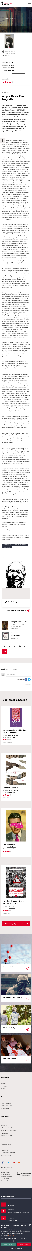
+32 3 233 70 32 (12, 1206)
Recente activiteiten (7, 1128)
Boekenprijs (5, 1133)
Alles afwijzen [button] (24, 1244)
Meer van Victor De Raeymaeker (16, 610)
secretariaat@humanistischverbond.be (18, 1212)
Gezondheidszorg (6, 1155)
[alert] (16, 1237)
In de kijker (4, 1123)
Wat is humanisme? (6, 1106)
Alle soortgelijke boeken (14, 924)
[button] (16, 1248)
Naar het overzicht (9, 19)
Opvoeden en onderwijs (8, 1153)
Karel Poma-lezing (6, 1136)
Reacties (7, 55)
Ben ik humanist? (6, 1103)
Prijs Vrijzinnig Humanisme (8, 1130)
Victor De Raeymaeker (18, 73)
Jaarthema (4, 1150)
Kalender (4, 1086)
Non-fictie (11, 65)
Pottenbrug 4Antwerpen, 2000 (12, 1219)
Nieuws (3, 1083)
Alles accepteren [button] (9, 1244)
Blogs (3, 1089)
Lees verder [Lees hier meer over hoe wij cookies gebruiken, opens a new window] (11, 1235)
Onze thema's (5, 1108)
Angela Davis (10, 62)
